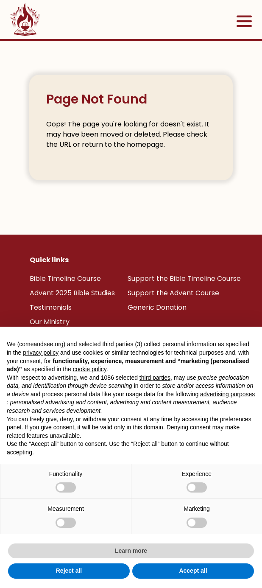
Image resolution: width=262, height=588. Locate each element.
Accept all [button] (193, 570)
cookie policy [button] (89, 369)
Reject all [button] (69, 570)
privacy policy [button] (41, 352)
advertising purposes (227, 394)
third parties (154, 377)
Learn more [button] (131, 550)
